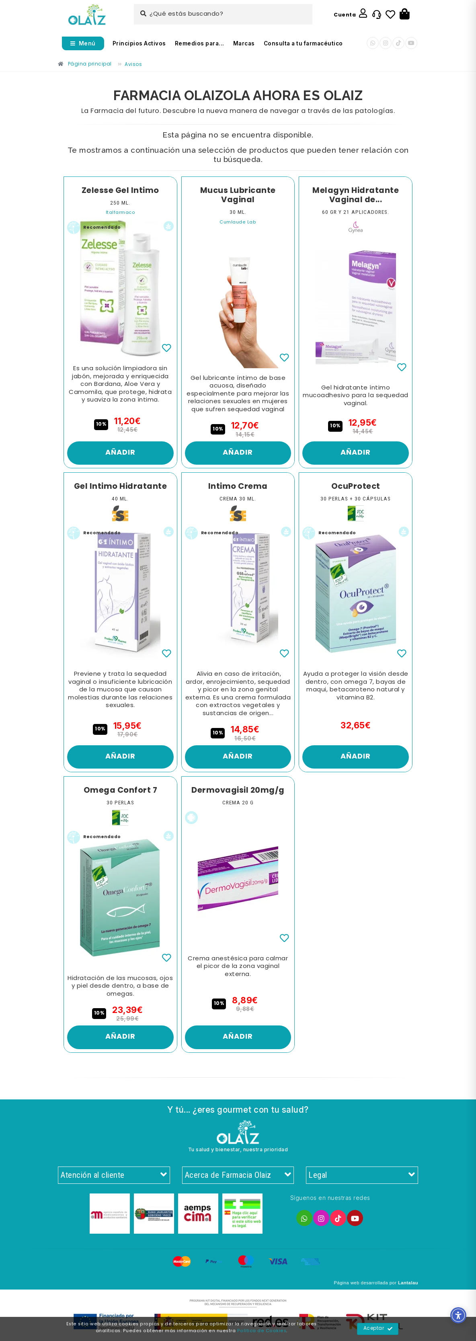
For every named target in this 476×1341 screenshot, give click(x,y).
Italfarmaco (120, 212)
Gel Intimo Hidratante (120, 487)
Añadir (120, 453)
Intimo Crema (238, 487)
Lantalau (408, 1282)
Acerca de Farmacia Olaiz (238, 1175)
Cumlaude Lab (238, 222)
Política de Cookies (262, 1331)
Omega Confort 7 (121, 791)
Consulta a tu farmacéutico (303, 43)
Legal (362, 1175)
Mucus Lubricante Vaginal (238, 195)
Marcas (244, 43)
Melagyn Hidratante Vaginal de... (355, 195)
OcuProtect (355, 487)
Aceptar (378, 1329)
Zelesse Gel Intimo (120, 191)
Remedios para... (199, 43)
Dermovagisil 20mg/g (238, 791)
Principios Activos (139, 43)
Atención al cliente (114, 1175)
